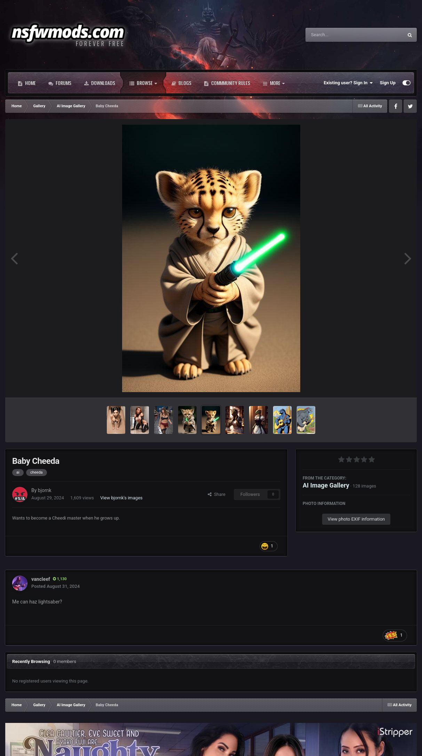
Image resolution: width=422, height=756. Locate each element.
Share (216, 494)
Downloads (99, 82)
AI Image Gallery (326, 485)
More (273, 82)
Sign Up (388, 82)
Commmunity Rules (227, 82)
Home (26, 82)
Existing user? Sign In (348, 82)
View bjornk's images (121, 497)
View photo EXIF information (356, 519)
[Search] (336, 35)
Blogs (181, 82)
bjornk (44, 490)
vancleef (40, 579)
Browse (143, 82)
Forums (60, 82)
